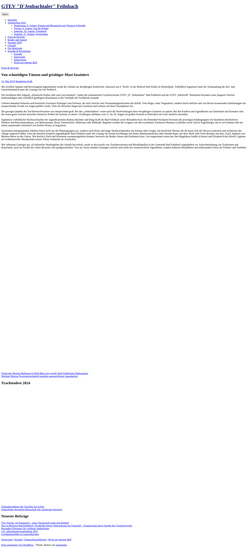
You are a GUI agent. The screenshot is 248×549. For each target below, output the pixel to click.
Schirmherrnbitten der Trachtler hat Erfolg (22, 506)
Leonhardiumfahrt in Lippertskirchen (20, 534)
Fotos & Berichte (16, 37)
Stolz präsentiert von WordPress (17, 545)
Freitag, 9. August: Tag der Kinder (31, 28)
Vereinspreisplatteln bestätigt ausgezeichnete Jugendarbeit (39, 376)
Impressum (19, 57)
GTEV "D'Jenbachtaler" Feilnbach (39, 6)
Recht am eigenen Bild (25, 62)
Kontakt (18, 54)
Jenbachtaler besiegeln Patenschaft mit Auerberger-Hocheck (31, 509)
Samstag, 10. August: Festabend (30, 31)
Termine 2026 (15, 42)
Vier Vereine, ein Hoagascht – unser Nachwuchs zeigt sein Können (35, 522)
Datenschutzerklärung (35, 539)
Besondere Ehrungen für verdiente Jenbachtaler (25, 528)
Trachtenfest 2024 (17, 22)
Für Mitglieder (15, 48)
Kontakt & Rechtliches (19, 51)
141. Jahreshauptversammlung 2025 (19, 531)
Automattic (61, 545)
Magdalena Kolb (24, 81)
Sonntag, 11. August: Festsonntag (31, 34)
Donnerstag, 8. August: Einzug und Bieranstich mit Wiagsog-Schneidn (49, 25)
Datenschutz (20, 59)
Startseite (12, 20)
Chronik (12, 45)
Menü (5, 14)
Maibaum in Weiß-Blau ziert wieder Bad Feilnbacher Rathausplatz (44, 373)
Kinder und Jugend (17, 39)
